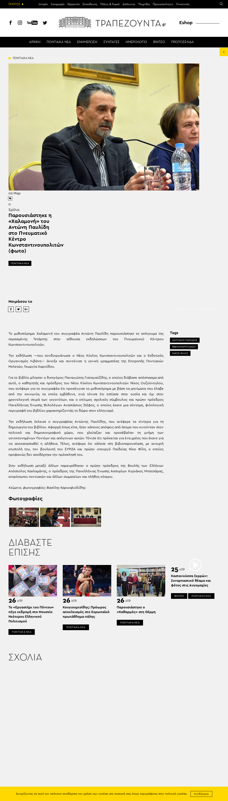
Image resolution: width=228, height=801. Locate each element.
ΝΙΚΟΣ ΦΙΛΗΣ (180, 353)
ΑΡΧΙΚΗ (34, 42)
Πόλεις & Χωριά (110, 4)
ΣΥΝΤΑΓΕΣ (111, 42)
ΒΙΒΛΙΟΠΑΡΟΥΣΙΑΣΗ (184, 346)
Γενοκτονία (182, 4)
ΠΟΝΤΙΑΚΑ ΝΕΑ (59, 42)
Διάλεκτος (128, 4)
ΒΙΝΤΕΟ (159, 42)
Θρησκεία (73, 4)
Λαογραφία (57, 4)
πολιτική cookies (176, 794)
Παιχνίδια (144, 4)
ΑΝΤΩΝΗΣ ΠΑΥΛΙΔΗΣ (184, 340)
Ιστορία (43, 4)
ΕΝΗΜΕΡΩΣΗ (87, 42)
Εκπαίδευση (90, 4)
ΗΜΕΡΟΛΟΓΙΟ (136, 42)
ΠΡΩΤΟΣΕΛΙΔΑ (182, 42)
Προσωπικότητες (163, 4)
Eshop (186, 22)
